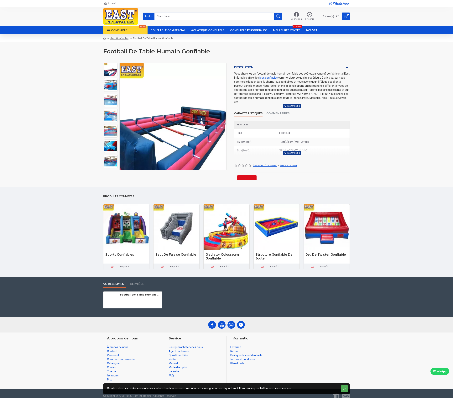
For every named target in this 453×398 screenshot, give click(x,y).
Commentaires (277, 109)
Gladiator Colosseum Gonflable (222, 253)
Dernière (137, 280)
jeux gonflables (268, 77)
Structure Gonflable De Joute (274, 253)
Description (243, 67)
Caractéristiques (248, 109)
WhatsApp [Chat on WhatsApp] (439, 371)
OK (344, 388)
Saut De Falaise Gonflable (175, 251)
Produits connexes (118, 192)
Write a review (288, 158)
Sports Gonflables (119, 251)
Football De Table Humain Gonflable (140, 290)
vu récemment (114, 280)
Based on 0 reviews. (265, 158)
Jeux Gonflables (119, 38)
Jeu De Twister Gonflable (326, 251)
